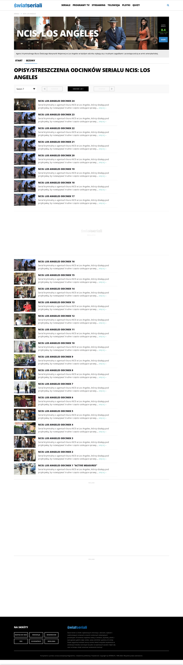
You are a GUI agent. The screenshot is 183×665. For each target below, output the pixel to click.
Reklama (51, 641)
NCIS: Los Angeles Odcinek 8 (55, 370)
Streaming (98, 5)
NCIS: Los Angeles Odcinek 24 (56, 100)
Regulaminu (71, 656)
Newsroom (51, 635)
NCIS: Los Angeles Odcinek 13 (56, 302)
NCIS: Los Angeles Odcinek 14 (56, 288)
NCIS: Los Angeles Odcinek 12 (56, 315)
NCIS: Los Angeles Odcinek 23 (56, 114)
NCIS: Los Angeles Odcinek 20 (56, 155)
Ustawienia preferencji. (83, 656)
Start (18, 60)
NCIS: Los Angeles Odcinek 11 (56, 329)
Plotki (126, 5)
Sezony (30, 60)
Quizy (136, 5)
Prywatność (95, 656)
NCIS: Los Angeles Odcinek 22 (56, 128)
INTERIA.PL (112, 656)
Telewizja (114, 5)
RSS (21, 641)
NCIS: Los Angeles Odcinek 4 (55, 424)
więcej (102, 107)
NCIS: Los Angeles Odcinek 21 (56, 141)
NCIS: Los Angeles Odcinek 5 (55, 411)
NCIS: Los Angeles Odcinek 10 (56, 343)
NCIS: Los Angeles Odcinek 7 (55, 383)
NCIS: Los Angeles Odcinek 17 (56, 196)
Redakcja (36, 635)
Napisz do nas (21, 635)
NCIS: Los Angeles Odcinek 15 (56, 275)
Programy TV (81, 5)
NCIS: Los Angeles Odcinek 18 (56, 182)
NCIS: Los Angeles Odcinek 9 (55, 356)
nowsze (54, 89)
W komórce (36, 641)
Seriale (65, 5)
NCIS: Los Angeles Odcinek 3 (55, 438)
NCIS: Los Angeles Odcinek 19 (56, 169)
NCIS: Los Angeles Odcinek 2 (55, 451)
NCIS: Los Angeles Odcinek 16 (56, 261)
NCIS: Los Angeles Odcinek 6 (55, 397)
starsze (102, 89)
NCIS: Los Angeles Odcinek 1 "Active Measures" (67, 465)
